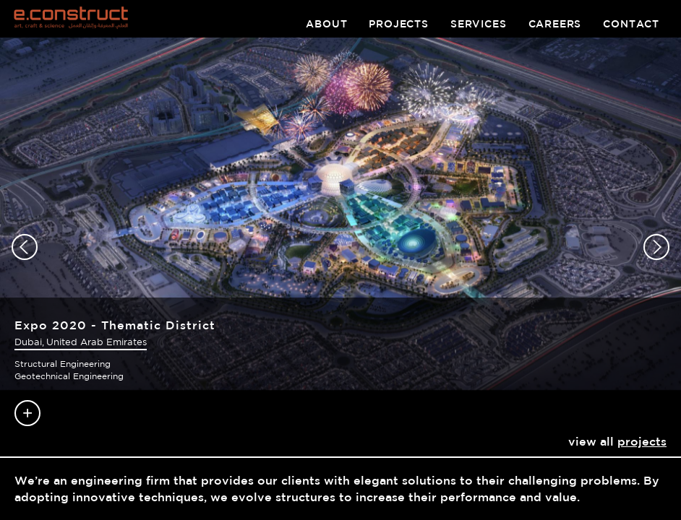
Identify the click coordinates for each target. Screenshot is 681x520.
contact (631, 24)
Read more (27, 413)
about (326, 24)
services (478, 24)
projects (399, 24)
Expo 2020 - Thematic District (114, 325)
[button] (25, 247)
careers (555, 24)
